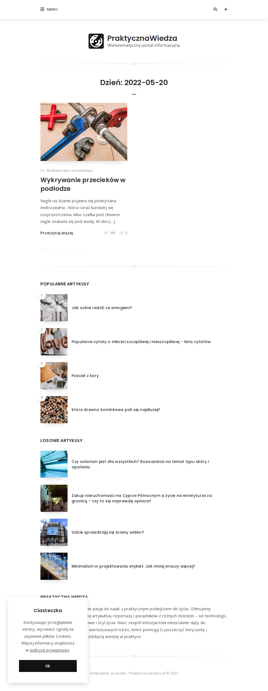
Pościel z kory (85, 375)
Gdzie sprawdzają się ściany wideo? (108, 532)
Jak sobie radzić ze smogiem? (102, 307)
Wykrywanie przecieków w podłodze (83, 184)
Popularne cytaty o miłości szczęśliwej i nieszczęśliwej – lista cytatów (141, 341)
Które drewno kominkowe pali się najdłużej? (116, 409)
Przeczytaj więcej (56, 232)
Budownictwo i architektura (69, 170)
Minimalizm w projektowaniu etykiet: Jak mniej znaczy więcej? (133, 566)
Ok (47, 665)
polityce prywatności (49, 650)
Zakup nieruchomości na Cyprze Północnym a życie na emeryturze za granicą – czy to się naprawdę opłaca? (142, 498)
